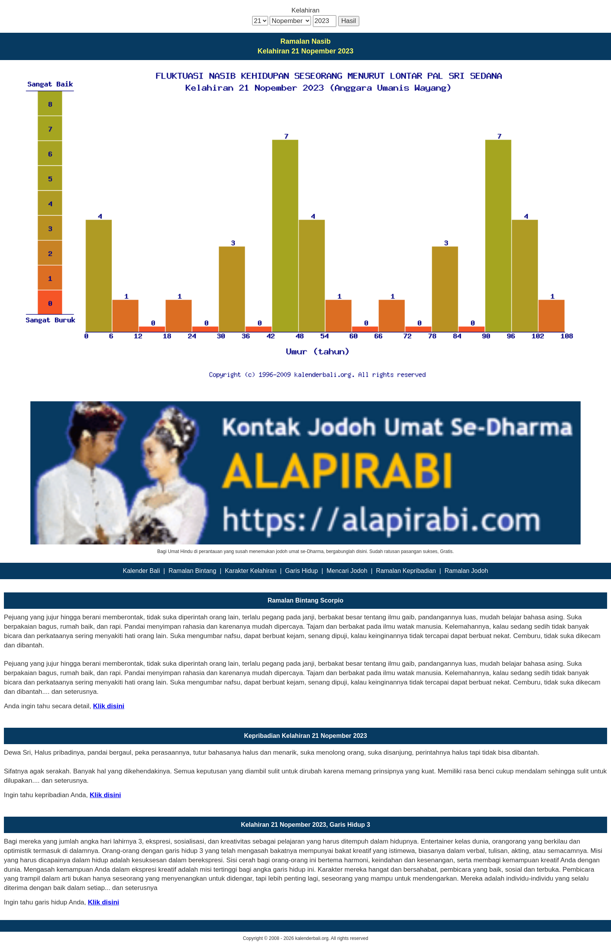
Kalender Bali (141, 570)
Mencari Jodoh (347, 570)
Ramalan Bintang (192, 570)
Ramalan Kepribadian (406, 570)
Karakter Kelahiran (251, 570)
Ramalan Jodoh (466, 570)
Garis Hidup (301, 570)
